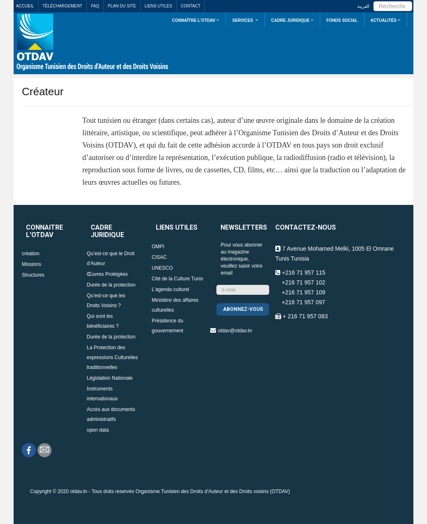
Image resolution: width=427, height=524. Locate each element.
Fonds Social (342, 20)
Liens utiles (158, 6)
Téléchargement (62, 6)
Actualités (386, 20)
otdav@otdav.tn (235, 331)
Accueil (25, 6)
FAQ (95, 6)
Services (245, 20)
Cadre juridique (292, 20)
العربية (363, 6)
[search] (392, 6)
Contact (191, 6)
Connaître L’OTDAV (195, 20)
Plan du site (122, 6)
